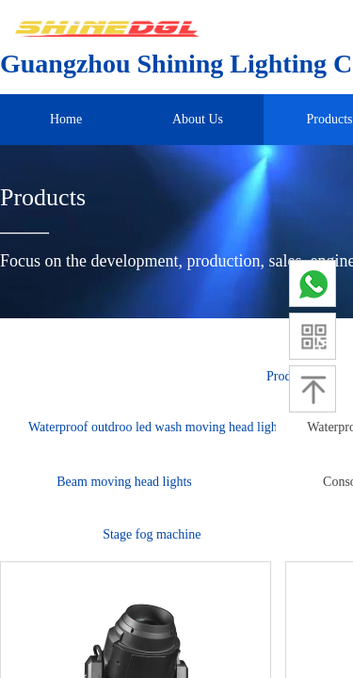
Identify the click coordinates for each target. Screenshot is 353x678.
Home (66, 119)
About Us (197, 119)
